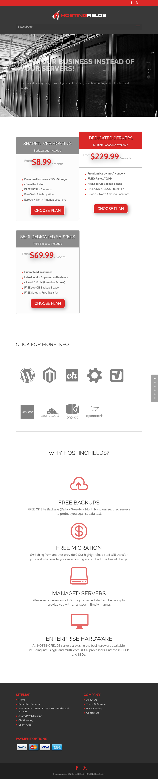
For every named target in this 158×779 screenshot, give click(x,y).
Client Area (24, 724)
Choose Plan (47, 210)
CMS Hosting (25, 720)
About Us (91, 699)
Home (22, 699)
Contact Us (92, 712)
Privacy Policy (94, 708)
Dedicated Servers (29, 704)
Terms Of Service (96, 704)
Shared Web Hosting (30, 716)
